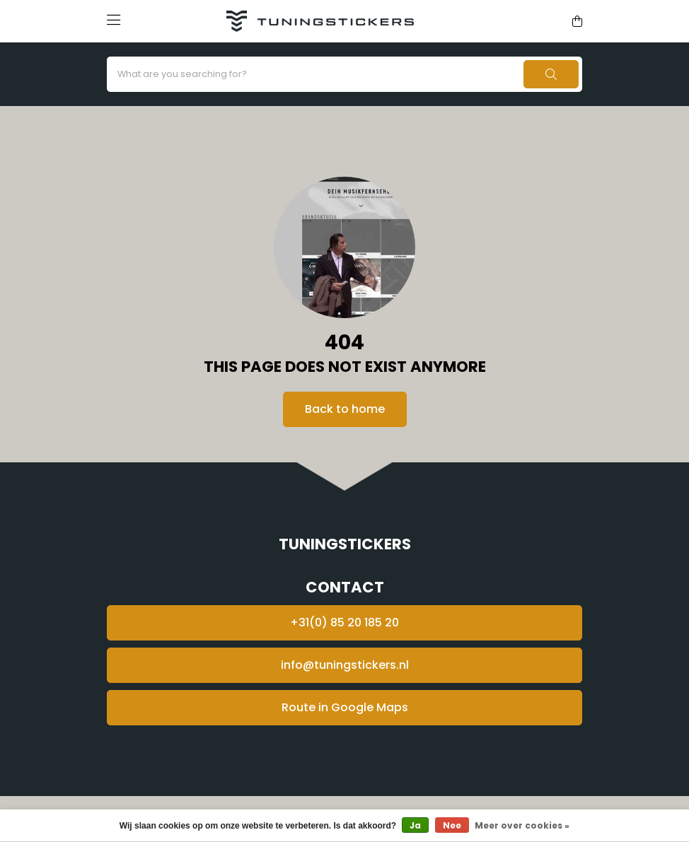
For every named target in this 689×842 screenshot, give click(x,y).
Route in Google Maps (345, 707)
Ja (415, 825)
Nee (452, 825)
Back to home (345, 409)
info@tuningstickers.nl (345, 665)
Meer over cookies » (522, 825)
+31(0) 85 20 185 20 (344, 622)
